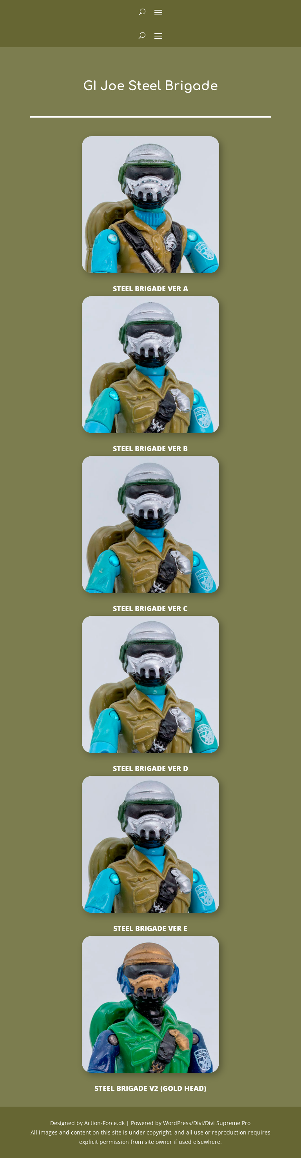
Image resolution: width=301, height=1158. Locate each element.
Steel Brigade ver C (150, 608)
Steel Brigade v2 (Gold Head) (150, 1088)
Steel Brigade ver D (150, 768)
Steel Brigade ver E (150, 928)
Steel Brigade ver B (150, 448)
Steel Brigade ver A (150, 288)
